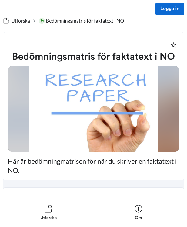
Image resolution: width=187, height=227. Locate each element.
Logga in (169, 8)
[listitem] (48, 212)
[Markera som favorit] (173, 45)
